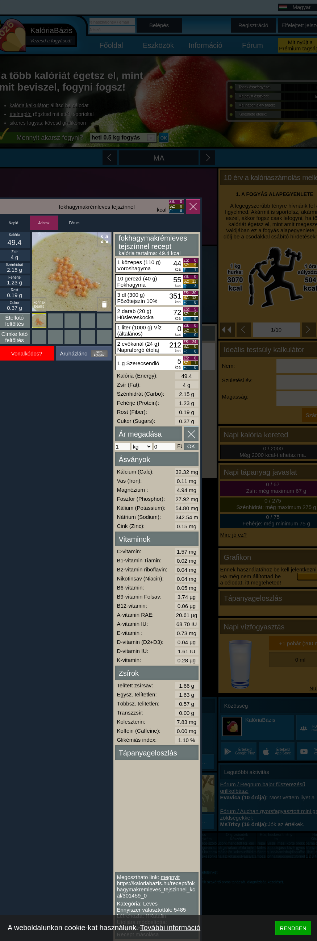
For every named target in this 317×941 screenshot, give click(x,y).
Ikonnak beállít (39, 304)
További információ (170, 928)
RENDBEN (293, 928)
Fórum (74, 223)
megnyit (170, 877)
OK (191, 446)
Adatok (43, 223)
